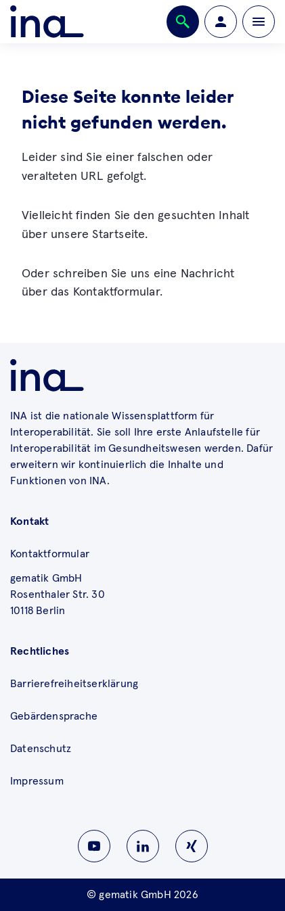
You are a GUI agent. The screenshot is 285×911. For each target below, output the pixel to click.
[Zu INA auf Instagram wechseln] (191, 846)
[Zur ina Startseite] (47, 21)
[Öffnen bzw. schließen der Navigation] (258, 21)
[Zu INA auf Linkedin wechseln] (143, 846)
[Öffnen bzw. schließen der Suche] (183, 21)
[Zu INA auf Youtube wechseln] (94, 846)
